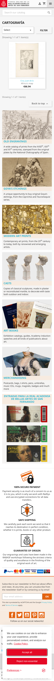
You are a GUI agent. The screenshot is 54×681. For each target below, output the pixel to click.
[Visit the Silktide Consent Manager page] (43, 670)
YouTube (27, 615)
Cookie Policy (21, 644)
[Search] (27, 12)
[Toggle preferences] (14, 670)
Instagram (42, 615)
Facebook (12, 615)
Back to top (40, 104)
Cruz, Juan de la (27, 80)
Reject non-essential (27, 661)
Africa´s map (27, 83)
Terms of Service (11, 605)
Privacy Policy (46, 602)
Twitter (20, 615)
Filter (44, 30)
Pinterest (34, 615)
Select (18, 30)
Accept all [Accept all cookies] (27, 652)
